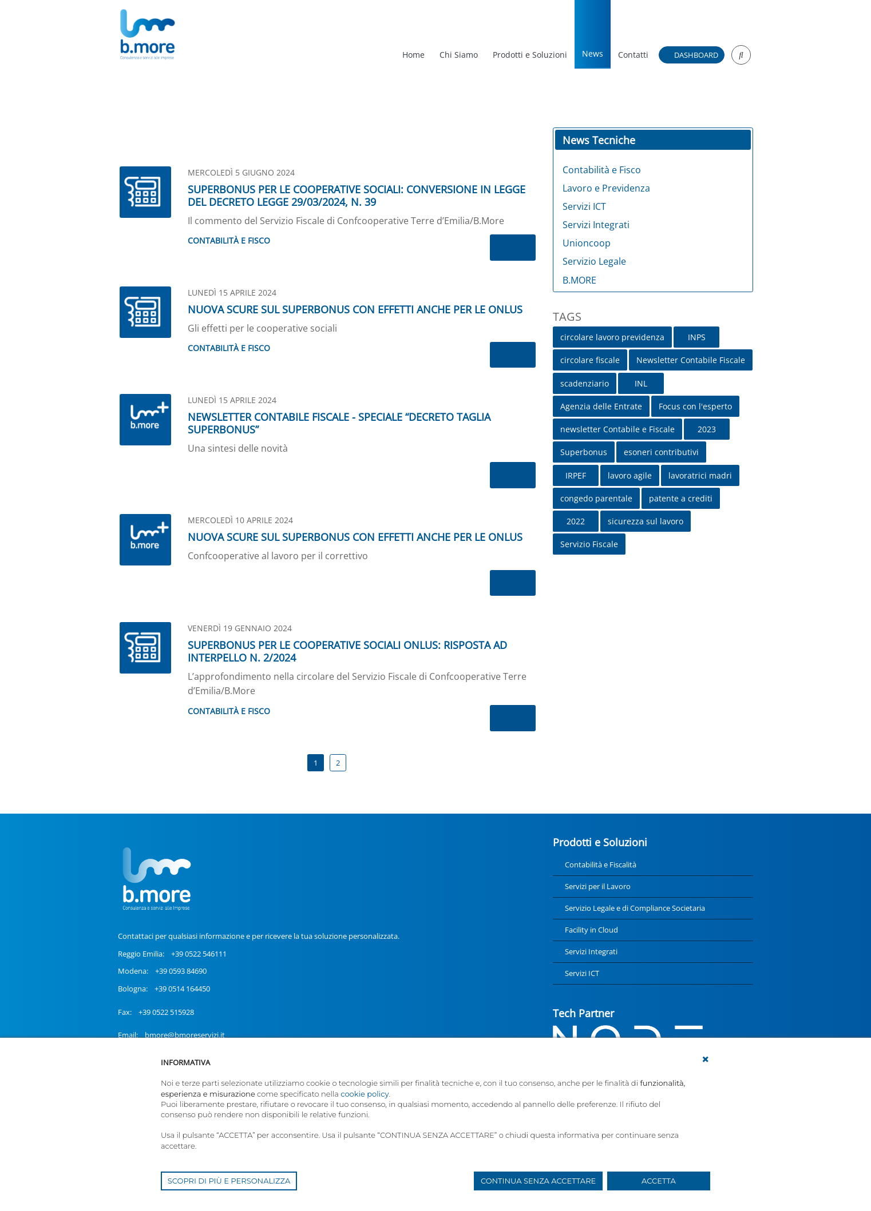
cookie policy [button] (365, 1093)
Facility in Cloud (591, 930)
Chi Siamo (459, 54)
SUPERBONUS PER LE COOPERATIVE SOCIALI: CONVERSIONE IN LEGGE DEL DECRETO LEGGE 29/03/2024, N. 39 (356, 195)
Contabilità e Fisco (229, 240)
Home (413, 54)
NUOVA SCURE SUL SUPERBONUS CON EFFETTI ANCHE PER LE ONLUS (355, 309)
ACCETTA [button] (659, 1180)
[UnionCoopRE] (147, 34)
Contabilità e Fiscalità (600, 864)
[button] (705, 1059)
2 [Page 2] (338, 763)
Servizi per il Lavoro (598, 886)
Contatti (633, 54)
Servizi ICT (582, 973)
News (592, 53)
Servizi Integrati (591, 951)
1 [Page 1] (316, 763)
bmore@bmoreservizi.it (185, 1035)
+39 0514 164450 (182, 988)
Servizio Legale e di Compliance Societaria (635, 908)
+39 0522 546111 (199, 954)
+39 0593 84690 (181, 971)
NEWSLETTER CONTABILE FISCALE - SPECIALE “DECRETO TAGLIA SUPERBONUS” (339, 423)
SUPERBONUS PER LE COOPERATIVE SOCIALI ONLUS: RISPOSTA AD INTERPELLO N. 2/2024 (347, 651)
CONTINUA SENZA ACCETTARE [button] (538, 1180)
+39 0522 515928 (166, 1012)
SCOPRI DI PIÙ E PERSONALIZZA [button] (229, 1180)
